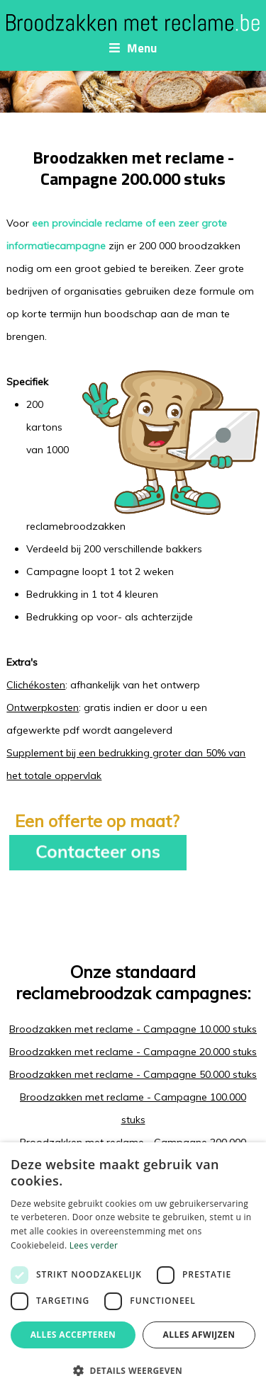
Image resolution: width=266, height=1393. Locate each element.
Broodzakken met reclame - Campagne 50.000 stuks (133, 1074)
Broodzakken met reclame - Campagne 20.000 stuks (133, 1051)
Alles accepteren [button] (73, 1335)
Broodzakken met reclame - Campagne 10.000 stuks (133, 1029)
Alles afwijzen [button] (199, 1335)
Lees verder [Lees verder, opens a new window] (94, 1245)
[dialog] (133, 1267)
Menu (133, 48)
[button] (133, 1370)
